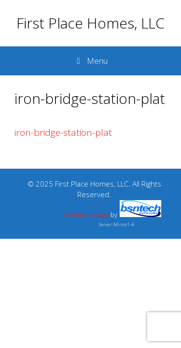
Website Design (86, 214)
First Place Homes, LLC (90, 23)
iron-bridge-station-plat (63, 132)
